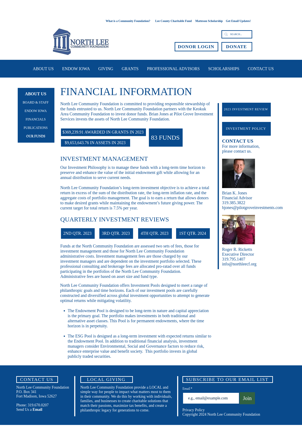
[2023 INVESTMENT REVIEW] (246, 109)
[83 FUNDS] (165, 137)
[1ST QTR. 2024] (192, 233)
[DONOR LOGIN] (196, 46)
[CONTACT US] (37, 379)
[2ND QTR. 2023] (77, 233)
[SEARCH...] (236, 34)
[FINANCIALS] (36, 119)
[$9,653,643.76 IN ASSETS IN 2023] (95, 142)
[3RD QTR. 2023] (116, 233)
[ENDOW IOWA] (36, 111)
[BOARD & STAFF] (36, 102)
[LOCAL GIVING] (106, 379)
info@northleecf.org (239, 264)
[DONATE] (236, 46)
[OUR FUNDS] (36, 136)
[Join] (247, 398)
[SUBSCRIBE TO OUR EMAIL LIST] (227, 379)
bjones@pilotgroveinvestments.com (252, 207)
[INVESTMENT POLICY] (246, 129)
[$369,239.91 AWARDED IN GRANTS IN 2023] (103, 132)
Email (186, 388)
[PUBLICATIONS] (36, 128)
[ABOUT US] (36, 94)
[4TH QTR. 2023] (155, 233)
